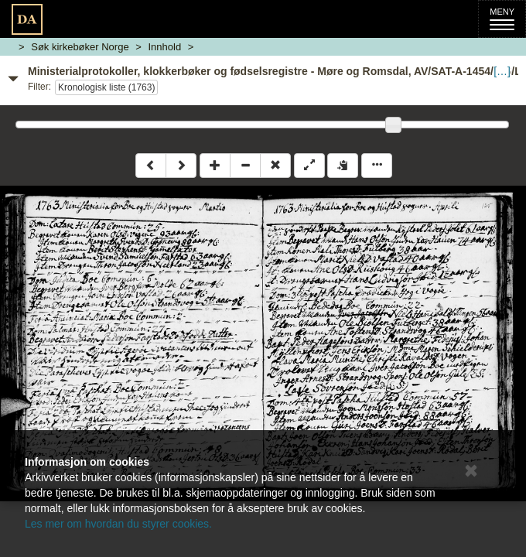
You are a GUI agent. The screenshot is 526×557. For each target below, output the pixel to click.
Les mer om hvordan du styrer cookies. (118, 524)
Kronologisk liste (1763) (106, 87)
